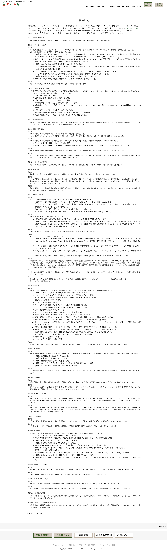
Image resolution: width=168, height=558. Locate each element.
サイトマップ (103, 545)
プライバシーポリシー (59, 545)
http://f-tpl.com (102, 549)
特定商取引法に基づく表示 (86, 545)
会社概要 (112, 545)
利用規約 (72, 545)
